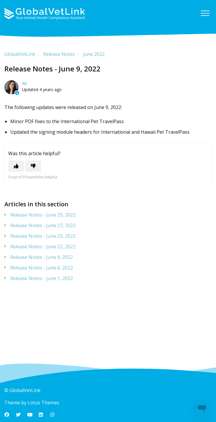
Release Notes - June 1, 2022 (41, 278)
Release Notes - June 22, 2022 (43, 246)
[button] (205, 13)
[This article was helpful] (16, 166)
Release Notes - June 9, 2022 (41, 257)
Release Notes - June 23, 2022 (43, 236)
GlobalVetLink (19, 54)
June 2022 (94, 54)
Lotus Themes (43, 402)
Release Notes (59, 54)
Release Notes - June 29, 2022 (43, 215)
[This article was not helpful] (33, 166)
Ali (24, 83)
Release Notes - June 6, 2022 (41, 267)
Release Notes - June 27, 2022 (43, 225)
